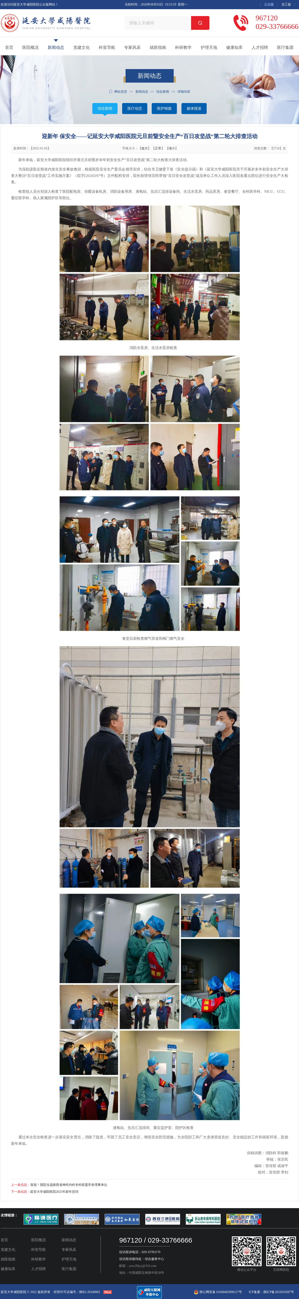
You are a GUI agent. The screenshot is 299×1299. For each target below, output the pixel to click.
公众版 (269, 4)
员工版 (286, 4)
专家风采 (132, 47)
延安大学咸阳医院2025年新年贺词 (54, 1191)
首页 (9, 47)
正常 (158, 148)
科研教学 (183, 47)
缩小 (172, 148)
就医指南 (158, 47)
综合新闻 (105, 108)
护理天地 (209, 47)
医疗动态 (134, 108)
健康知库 (234, 47)
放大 (144, 148)
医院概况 (30, 47)
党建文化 (81, 47)
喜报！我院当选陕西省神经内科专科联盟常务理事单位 (68, 1185)
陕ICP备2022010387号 (278, 1292)
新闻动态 (56, 47)
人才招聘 (260, 47)
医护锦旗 (164, 108)
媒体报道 (194, 108)
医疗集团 (285, 47)
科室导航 (107, 47)
